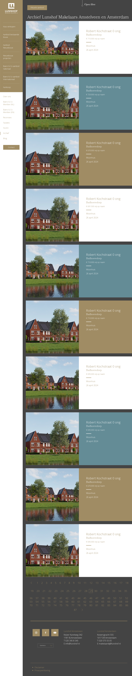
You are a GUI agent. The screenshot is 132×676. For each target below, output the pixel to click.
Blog (5, 138)
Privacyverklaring (42, 670)
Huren (5, 128)
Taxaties (6, 122)
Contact (11, 147)
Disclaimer (39, 667)
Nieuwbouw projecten (8, 57)
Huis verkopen (9, 26)
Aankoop (7, 87)
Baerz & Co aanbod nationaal (11, 67)
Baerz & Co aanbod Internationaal (11, 78)
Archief (6, 133)
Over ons (7, 96)
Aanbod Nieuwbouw (8, 46)
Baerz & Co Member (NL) (8, 103)
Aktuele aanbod (37, 7)
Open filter (89, 5)
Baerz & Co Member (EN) (8, 111)
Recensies (7, 117)
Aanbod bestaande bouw (11, 35)
